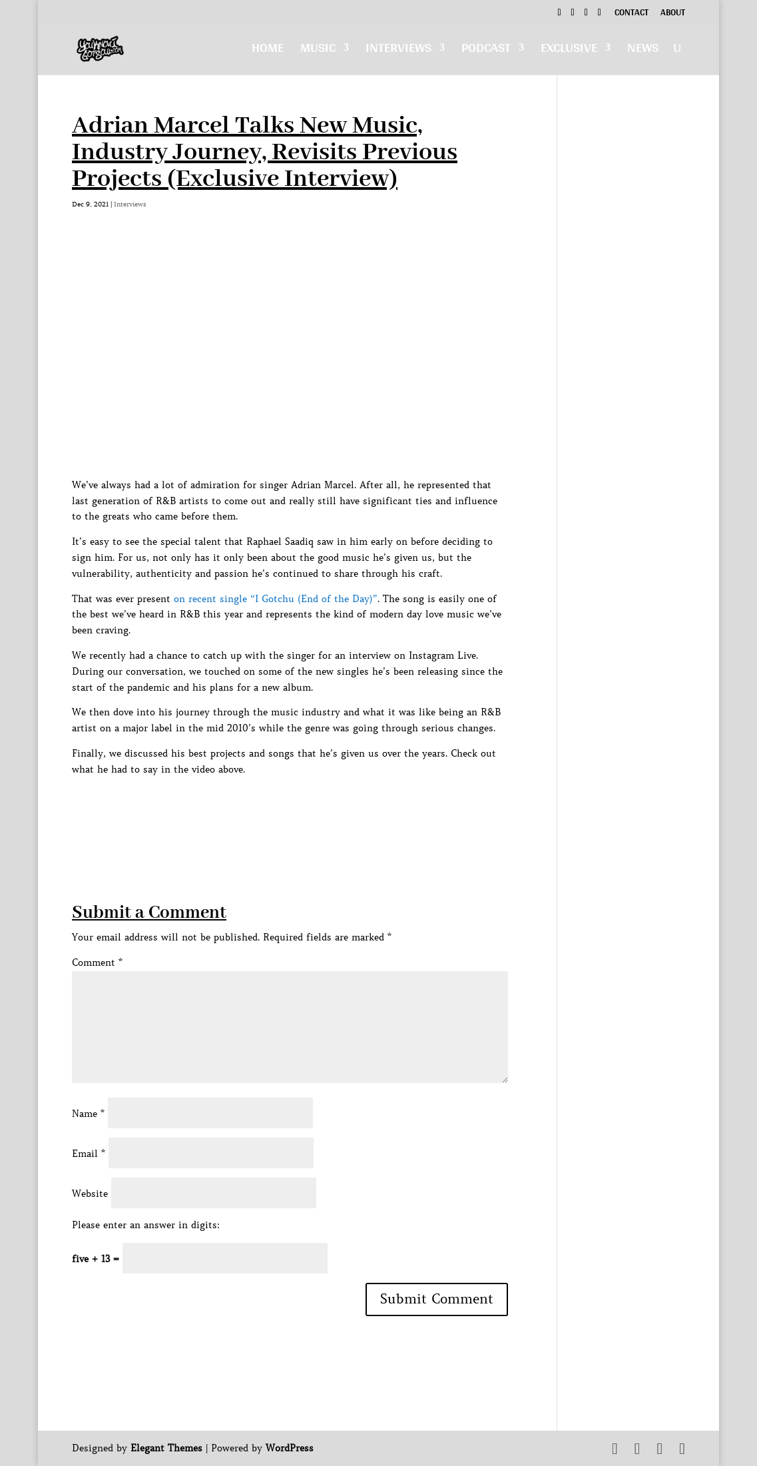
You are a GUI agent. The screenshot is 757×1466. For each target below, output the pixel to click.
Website (90, 1194)
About (672, 14)
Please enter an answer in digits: (146, 1225)
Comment (97, 962)
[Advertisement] (314, 808)
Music (318, 51)
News (642, 51)
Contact (631, 14)
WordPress (290, 1448)
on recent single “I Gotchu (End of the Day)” (276, 599)
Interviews (398, 51)
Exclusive (569, 51)
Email (88, 1154)
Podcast (486, 51)
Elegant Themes (166, 1448)
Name (88, 1114)
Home (268, 51)
